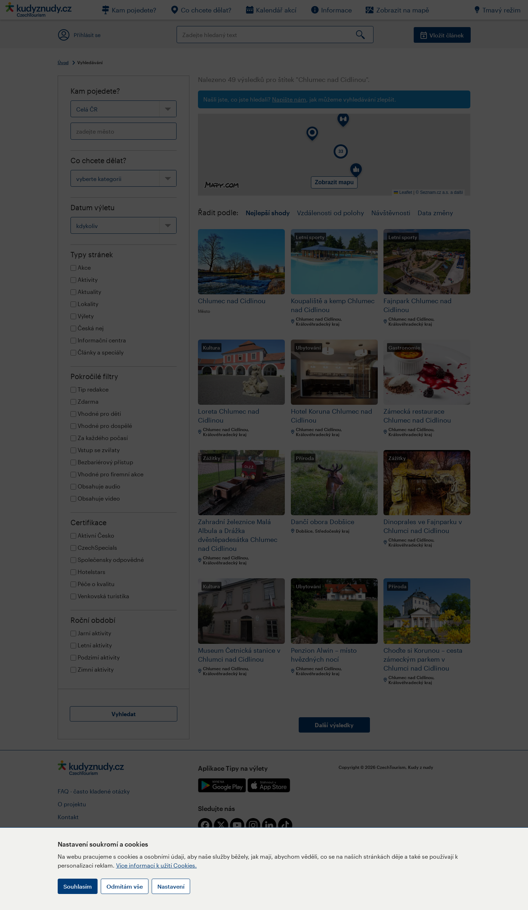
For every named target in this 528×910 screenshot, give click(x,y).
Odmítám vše (124, 886)
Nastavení (170, 886)
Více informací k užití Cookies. (156, 865)
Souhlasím (77, 886)
